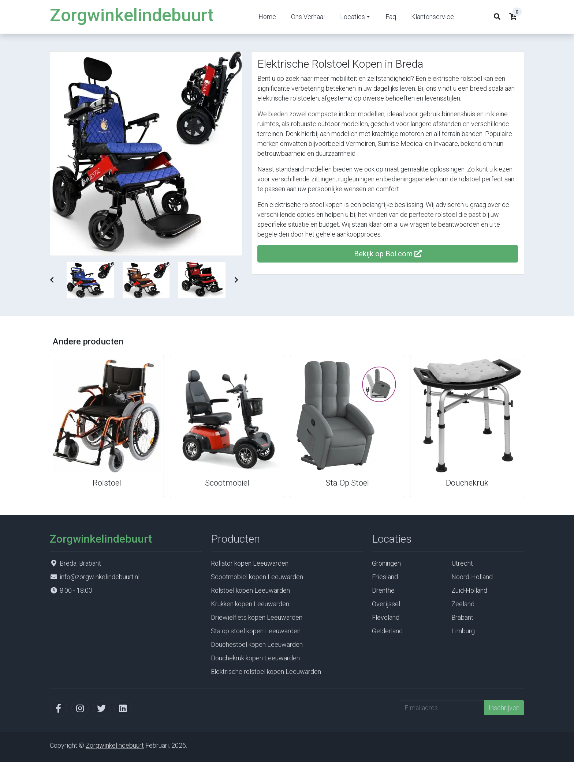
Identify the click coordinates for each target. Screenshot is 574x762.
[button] (52, 280)
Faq (390, 16)
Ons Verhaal (308, 16)
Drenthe (383, 590)
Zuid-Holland (469, 590)
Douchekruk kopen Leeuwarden (255, 658)
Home (267, 16)
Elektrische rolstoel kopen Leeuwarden (266, 671)
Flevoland (385, 617)
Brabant (462, 617)
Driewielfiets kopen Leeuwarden (256, 617)
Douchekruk (467, 482)
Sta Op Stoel (347, 482)
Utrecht (462, 563)
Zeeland (462, 604)
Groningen (386, 563)
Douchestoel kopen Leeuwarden (257, 644)
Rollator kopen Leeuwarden (249, 563)
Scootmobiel (227, 482)
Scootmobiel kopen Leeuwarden (257, 577)
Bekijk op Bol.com (388, 253)
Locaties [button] (352, 16)
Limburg (463, 631)
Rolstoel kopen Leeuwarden (250, 590)
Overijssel (386, 604)
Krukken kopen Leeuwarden (250, 604)
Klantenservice (432, 16)
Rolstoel (107, 482)
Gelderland (387, 631)
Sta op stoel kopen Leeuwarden (256, 631)
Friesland (385, 577)
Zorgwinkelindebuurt (131, 15)
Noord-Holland (472, 577)
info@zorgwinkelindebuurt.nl (99, 577)
